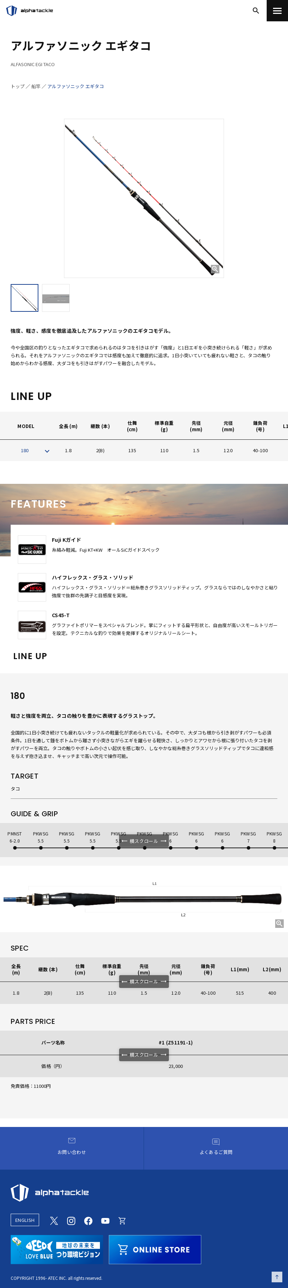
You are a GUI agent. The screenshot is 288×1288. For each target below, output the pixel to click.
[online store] (155, 1248)
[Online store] (122, 1220)
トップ (18, 86)
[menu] (277, 10)
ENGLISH (24, 1220)
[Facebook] (88, 1220)
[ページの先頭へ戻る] (277, 1277)
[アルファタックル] (29, 10)
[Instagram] (71, 1220)
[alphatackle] (144, 1193)
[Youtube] (105, 1220)
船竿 (36, 86)
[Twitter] (54, 1220)
